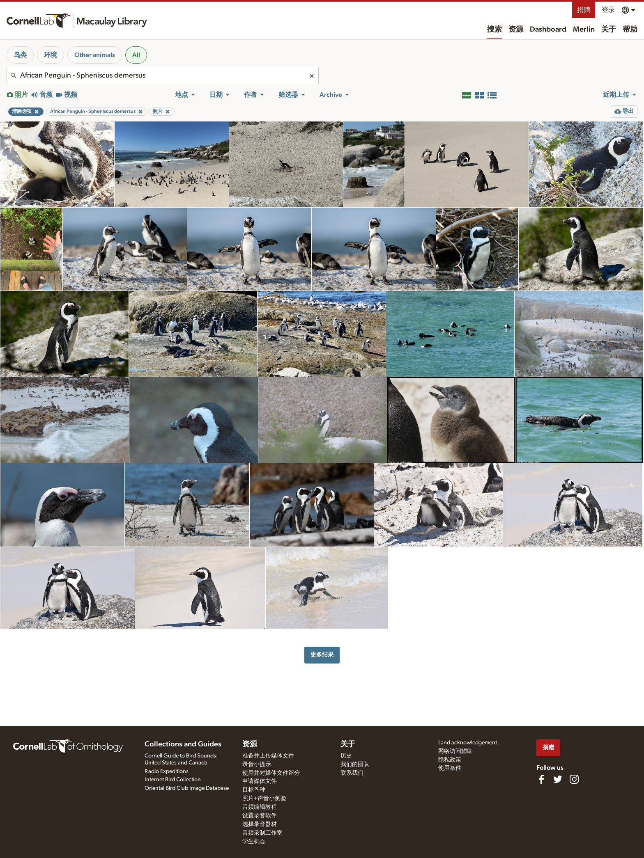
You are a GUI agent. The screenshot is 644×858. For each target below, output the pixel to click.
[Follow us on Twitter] (558, 779)
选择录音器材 (259, 824)
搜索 (494, 29)
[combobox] (162, 75)
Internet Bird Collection (173, 779)
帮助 (630, 29)
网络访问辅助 (455, 751)
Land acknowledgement (467, 743)
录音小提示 (256, 764)
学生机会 (253, 841)
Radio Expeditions (167, 771)
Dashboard (548, 29)
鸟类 (20, 55)
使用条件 (449, 768)
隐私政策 (449, 760)
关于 (608, 29)
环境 (50, 55)
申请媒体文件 (259, 781)
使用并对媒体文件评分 (271, 773)
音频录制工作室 (262, 833)
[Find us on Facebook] (541, 779)
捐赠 (583, 10)
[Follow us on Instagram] (574, 779)
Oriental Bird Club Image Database (187, 788)
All (136, 55)
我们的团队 (354, 764)
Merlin (584, 29)
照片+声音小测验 (264, 798)
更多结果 (322, 655)
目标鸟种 (253, 790)
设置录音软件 (259, 816)
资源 (515, 29)
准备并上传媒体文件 (268, 756)
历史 (346, 756)
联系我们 (351, 773)
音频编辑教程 (259, 807)
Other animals (94, 55)
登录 (608, 10)
